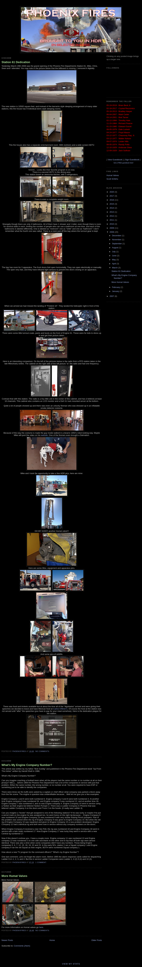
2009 (112, 228)
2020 (112, 192)
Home (52, 940)
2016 (112, 200)
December (117, 235)
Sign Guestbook (132, 159)
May (114, 259)
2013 (112, 212)
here (41, 927)
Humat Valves (112, 175)
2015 (112, 204)
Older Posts (96, 940)
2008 (112, 232)
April (114, 263)
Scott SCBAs (112, 179)
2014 (112, 208)
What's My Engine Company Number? (27, 765)
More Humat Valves (14, 876)
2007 (112, 296)
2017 (112, 196)
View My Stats (71, 964)
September (117, 243)
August (115, 247)
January (116, 291)
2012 (112, 216)
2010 (112, 224)
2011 (112, 220)
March (115, 267)
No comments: (43, 751)
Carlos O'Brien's (60, 709)
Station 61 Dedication (16, 62)
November (117, 239)
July (114, 251)
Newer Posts (7, 940)
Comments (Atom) (22, 946)
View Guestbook (115, 159)
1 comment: (41, 862)
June (114, 255)
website (44, 435)
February (116, 287)
